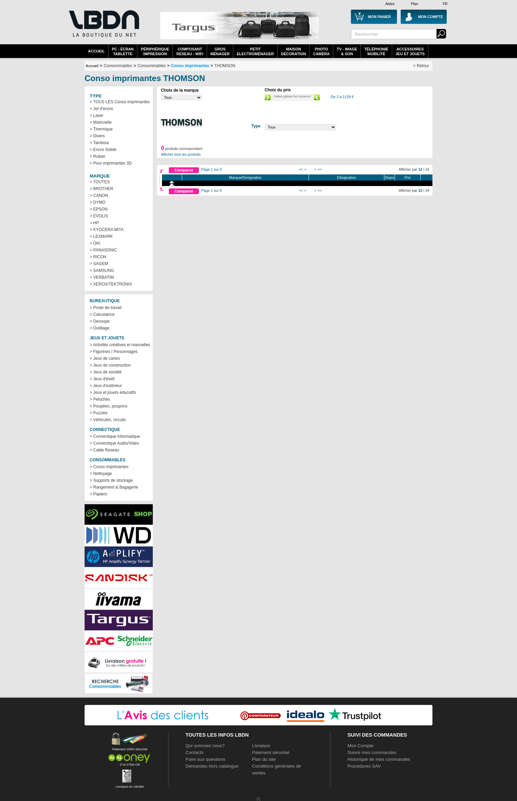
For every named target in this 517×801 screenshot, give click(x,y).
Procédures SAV (364, 766)
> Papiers (98, 494)
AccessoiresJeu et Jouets (410, 51)
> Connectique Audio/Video (114, 443)
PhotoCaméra (321, 51)
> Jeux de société (106, 372)
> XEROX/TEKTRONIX (111, 284)
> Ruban (97, 156)
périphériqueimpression (155, 51)
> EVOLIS (99, 216)
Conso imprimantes (190, 65)
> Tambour (99, 142)
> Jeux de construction (110, 365)
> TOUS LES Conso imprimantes (120, 101)
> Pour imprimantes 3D (111, 163)
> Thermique (101, 129)
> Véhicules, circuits (108, 419)
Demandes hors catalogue (212, 766)
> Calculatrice (102, 314)
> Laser (96, 115)
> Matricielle (101, 122)
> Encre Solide (103, 149)
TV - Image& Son (347, 51)
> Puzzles (98, 413)
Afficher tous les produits (181, 154)
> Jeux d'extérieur (106, 385)
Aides (390, 4)
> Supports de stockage (111, 480)
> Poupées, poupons (108, 406)
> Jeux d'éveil (102, 378)
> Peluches (100, 399)
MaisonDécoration (293, 51)
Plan (414, 4)
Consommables (151, 65)
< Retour (421, 65)
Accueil (96, 51)
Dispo (389, 177)
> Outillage (99, 328)
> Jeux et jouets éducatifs (113, 392)
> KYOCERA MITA (106, 229)
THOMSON (225, 65)
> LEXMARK (101, 236)
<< (301, 169)
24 (427, 169)
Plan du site (264, 759)
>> (319, 169)
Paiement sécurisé (271, 752)
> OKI (95, 243)
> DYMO (97, 202)
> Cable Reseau (104, 450)
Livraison (261, 745)
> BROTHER (101, 188)
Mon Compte (360, 745)
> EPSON (98, 209)
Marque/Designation (245, 177)
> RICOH (98, 257)
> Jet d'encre (101, 108)
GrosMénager (220, 51)
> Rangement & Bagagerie (114, 487)
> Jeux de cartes (105, 358)
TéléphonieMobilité (376, 51)
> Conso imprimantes (109, 466)
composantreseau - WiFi (189, 51)
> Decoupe (99, 321)
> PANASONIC (103, 250)
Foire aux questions (205, 759)
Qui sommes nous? (205, 745)
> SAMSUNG (102, 270)
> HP (94, 222)
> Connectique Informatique (115, 436)
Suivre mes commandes (372, 752)
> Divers (97, 136)
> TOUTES (100, 182)
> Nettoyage (101, 473)
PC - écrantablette (123, 51)
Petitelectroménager (255, 51)
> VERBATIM (102, 277)
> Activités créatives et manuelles (120, 344)
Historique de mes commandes (379, 759)
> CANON (99, 195)
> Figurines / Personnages (113, 351)
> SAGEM (99, 263)
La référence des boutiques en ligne (103, 28)
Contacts (195, 752)
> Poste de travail (105, 307)
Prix (407, 177)
